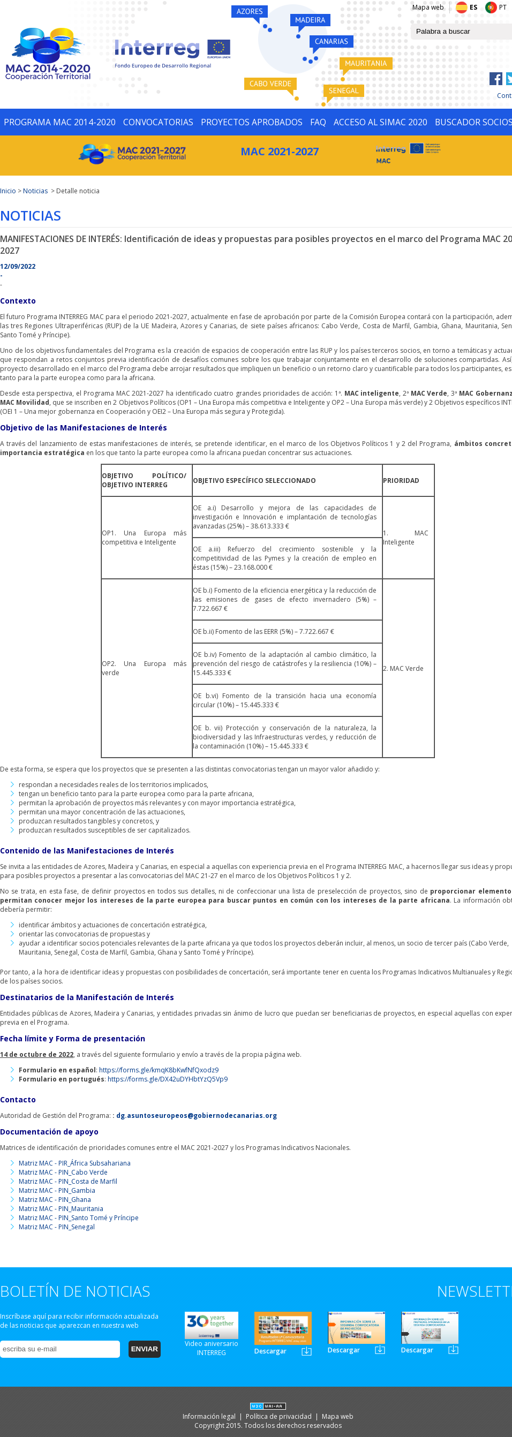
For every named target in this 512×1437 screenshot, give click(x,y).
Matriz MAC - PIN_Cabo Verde (63, 1172)
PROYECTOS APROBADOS (252, 122)
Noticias (35, 190)
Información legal (210, 1416)
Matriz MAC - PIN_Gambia (57, 1190)
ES (473, 7)
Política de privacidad (279, 1416)
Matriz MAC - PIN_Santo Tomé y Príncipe (79, 1217)
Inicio (8, 190)
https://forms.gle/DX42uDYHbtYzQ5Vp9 (168, 1079)
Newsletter (307, 1351)
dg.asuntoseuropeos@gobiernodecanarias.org (196, 1115)
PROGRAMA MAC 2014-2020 (60, 122)
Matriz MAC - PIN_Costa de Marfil (68, 1181)
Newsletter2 (380, 1349)
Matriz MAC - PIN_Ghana (55, 1199)
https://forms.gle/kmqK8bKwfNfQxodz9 (159, 1070)
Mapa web (428, 7)
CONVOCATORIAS (158, 122)
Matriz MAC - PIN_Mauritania (61, 1208)
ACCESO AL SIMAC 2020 (380, 122)
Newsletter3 (453, 1349)
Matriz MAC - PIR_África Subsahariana (75, 1163)
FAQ (318, 122)
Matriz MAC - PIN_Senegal (57, 1226)
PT (503, 7)
